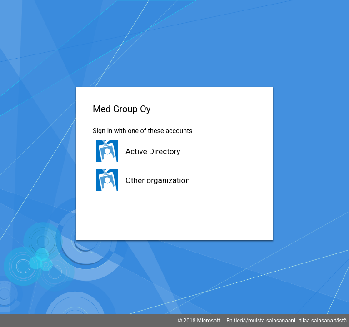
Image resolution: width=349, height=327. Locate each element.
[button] (174, 151)
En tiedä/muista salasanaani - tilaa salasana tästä (286, 320)
